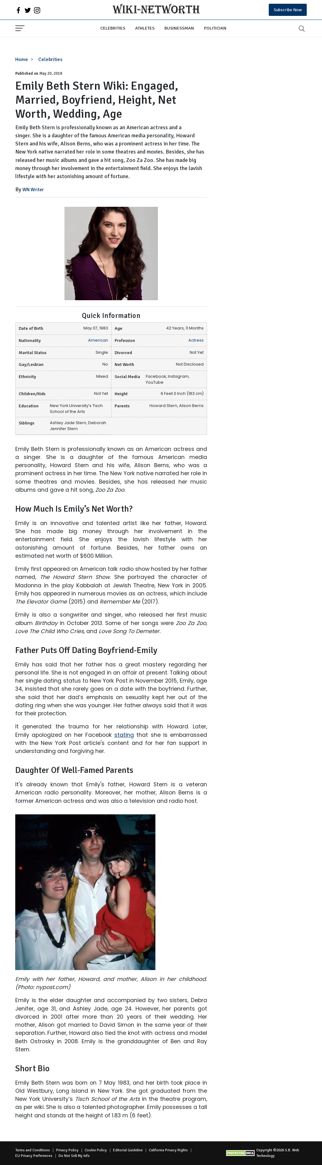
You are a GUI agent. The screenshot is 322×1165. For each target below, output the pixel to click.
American (98, 340)
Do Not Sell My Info (74, 1155)
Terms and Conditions (32, 1150)
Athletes (144, 28)
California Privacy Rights (168, 1150)
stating (124, 735)
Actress (196, 340)
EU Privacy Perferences (33, 1155)
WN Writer (33, 190)
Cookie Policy (96, 1150)
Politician (215, 28)
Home (21, 59)
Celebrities (112, 28)
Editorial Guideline (128, 1150)
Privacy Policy (67, 1150)
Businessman (179, 28)
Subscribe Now (288, 9)
